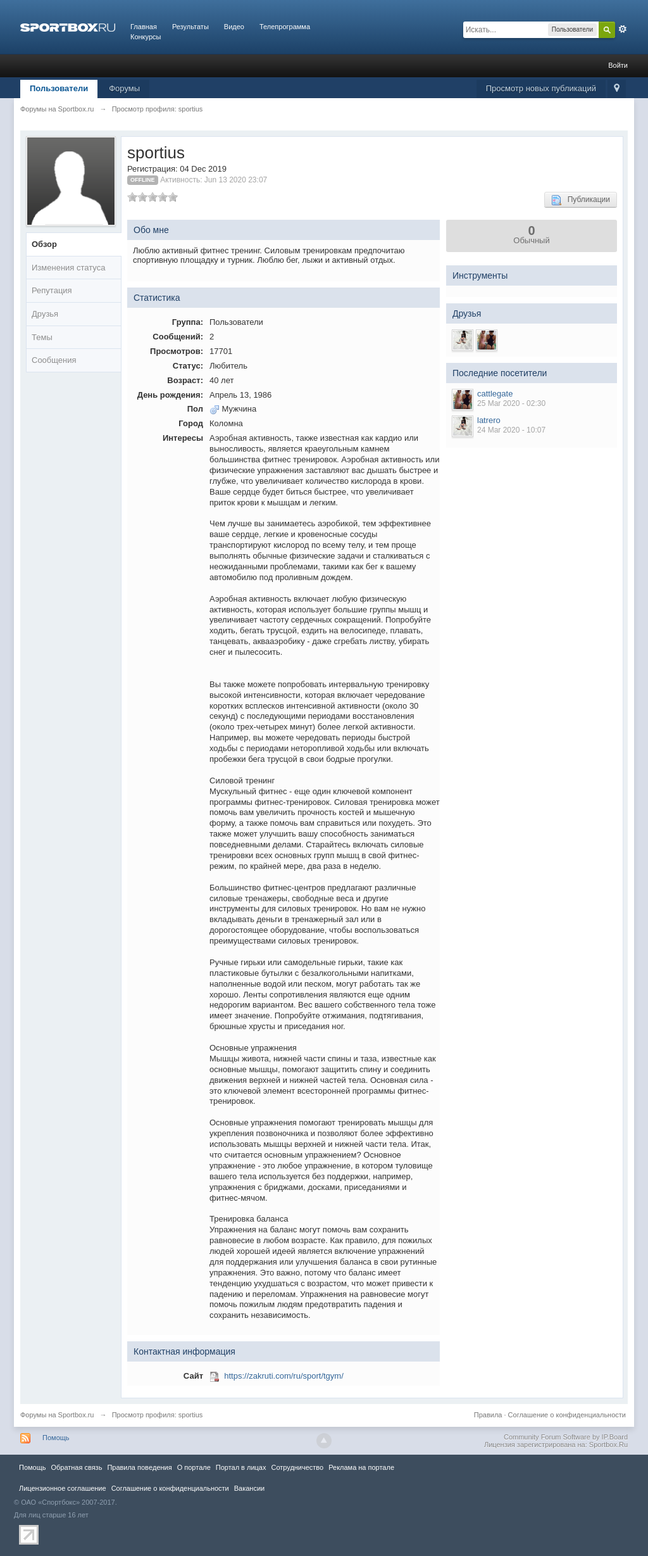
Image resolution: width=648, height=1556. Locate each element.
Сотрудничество (297, 1467)
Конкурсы (145, 37)
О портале (194, 1467)
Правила (488, 1415)
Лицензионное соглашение (62, 1488)
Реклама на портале (361, 1467)
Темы (42, 337)
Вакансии (249, 1488)
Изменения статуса (68, 267)
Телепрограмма (284, 26)
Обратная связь (76, 1467)
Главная (143, 26)
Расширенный (623, 29)
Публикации (580, 200)
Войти (618, 65)
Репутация (52, 290)
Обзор (44, 244)
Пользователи (59, 88)
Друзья (45, 314)
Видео (234, 26)
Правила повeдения (139, 1467)
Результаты (190, 26)
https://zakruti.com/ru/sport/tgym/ (284, 1376)
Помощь (56, 1437)
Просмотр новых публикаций (541, 88)
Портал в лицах (241, 1467)
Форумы (124, 88)
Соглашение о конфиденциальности (567, 1415)
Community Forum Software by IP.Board (566, 1437)
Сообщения (54, 360)
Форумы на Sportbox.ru (57, 1415)
